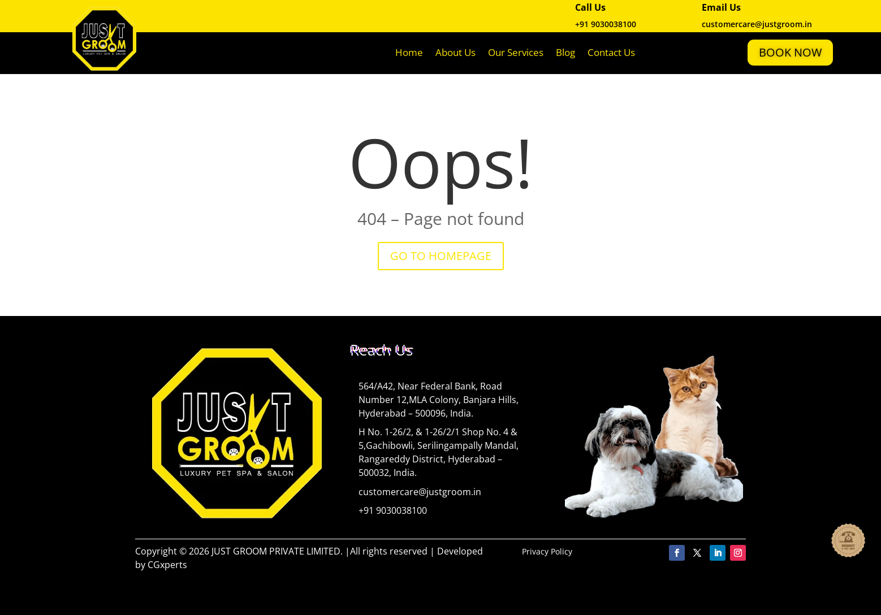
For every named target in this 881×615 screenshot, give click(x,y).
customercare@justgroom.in (420, 492)
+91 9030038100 (605, 24)
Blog (565, 52)
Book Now (790, 52)
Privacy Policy (547, 551)
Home (409, 52)
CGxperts (167, 564)
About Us (455, 52)
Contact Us (611, 52)
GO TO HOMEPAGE (440, 255)
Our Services (515, 52)
